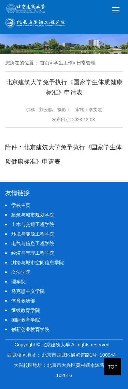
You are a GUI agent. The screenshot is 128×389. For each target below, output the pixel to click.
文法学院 (20, 272)
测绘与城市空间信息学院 (37, 262)
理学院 (18, 281)
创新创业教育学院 (30, 329)
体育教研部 (23, 300)
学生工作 (63, 62)
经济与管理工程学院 (32, 253)
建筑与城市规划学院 (32, 215)
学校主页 (20, 205)
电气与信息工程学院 (32, 243)
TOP (113, 367)
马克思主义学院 (28, 291)
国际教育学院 (25, 320)
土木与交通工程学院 (32, 224)
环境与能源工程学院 (32, 234)
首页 (44, 62)
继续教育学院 (25, 310)
